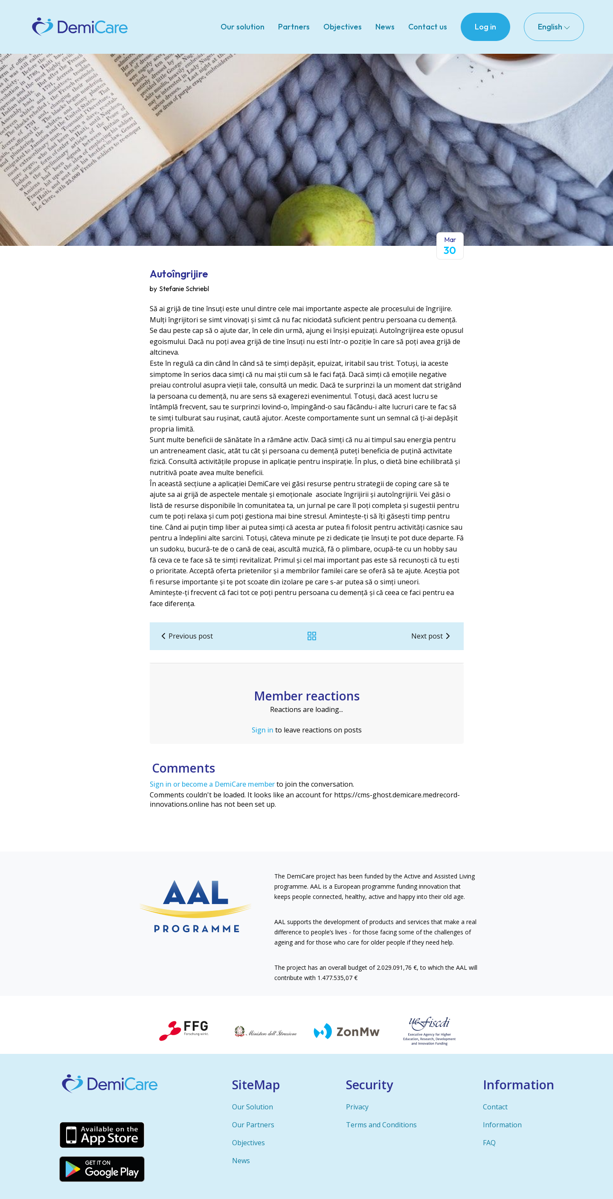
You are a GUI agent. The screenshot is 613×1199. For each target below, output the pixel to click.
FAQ (489, 1142)
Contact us (427, 27)
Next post (432, 636)
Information (502, 1124)
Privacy (357, 1106)
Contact (495, 1106)
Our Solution (252, 1106)
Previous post (185, 636)
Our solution (242, 27)
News (385, 27)
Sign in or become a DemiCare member (212, 784)
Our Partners (253, 1124)
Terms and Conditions (381, 1124)
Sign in (262, 730)
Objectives (342, 27)
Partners (294, 27)
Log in (485, 27)
